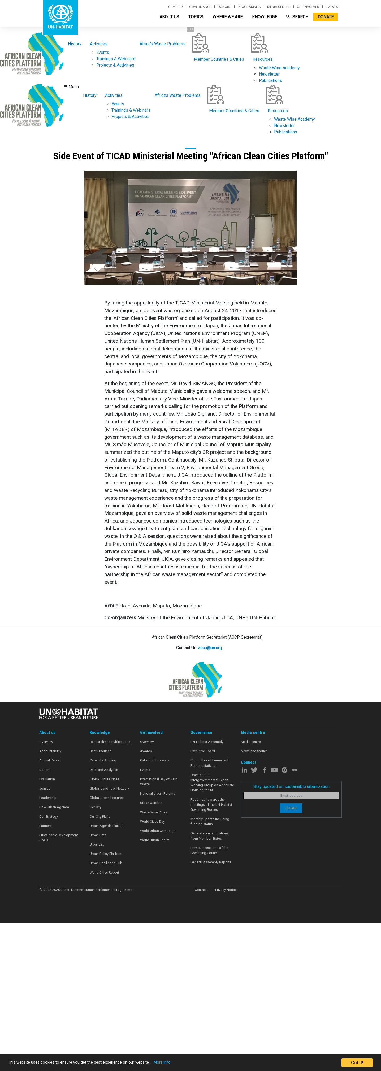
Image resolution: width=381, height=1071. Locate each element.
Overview (46, 891)
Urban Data (98, 984)
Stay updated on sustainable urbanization (291, 935)
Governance (200, 6)
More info (181, 1062)
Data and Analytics (104, 919)
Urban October (151, 952)
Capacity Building (103, 910)
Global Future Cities (104, 928)
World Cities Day (152, 971)
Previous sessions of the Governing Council (209, 999)
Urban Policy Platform (106, 1003)
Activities (98, 192)
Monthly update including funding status (209, 970)
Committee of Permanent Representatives (209, 912)
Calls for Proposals (154, 910)
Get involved (308, 6)
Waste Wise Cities (153, 961)
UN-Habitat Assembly (206, 891)
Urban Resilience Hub (106, 1012)
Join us (44, 937)
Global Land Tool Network (109, 937)
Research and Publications (110, 891)
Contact (201, 1039)
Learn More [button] (63, 146)
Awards (146, 900)
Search (297, 16)
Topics (195, 16)
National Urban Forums (157, 943)
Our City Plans (100, 966)
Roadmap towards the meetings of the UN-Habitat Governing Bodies (211, 954)
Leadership (48, 947)
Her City (95, 956)
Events (332, 6)
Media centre (278, 6)
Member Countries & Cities (219, 208)
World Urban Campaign (157, 980)
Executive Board (202, 900)
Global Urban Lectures (107, 947)
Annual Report (50, 910)
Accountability (50, 900)
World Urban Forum (155, 989)
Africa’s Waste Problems (162, 192)
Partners (45, 975)
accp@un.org (210, 796)
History (74, 192)
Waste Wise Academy (279, 216)
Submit (291, 958)
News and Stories (254, 900)
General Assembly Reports (210, 1011)
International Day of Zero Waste (158, 930)
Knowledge (264, 16)
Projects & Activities (115, 214)
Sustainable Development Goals (58, 986)
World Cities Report (104, 1022)
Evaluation (47, 928)
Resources (263, 208)
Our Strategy (48, 966)
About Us (169, 16)
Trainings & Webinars (115, 207)
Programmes (249, 6)
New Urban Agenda (54, 956)
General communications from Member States (209, 985)
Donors (224, 6)
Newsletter (269, 223)
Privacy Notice (226, 1039)
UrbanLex (97, 993)
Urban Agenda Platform (107, 975)
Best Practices (100, 900)
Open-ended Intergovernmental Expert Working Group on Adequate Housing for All (212, 931)
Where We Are (228, 16)
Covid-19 (175, 6)
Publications (270, 229)
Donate (326, 16)
